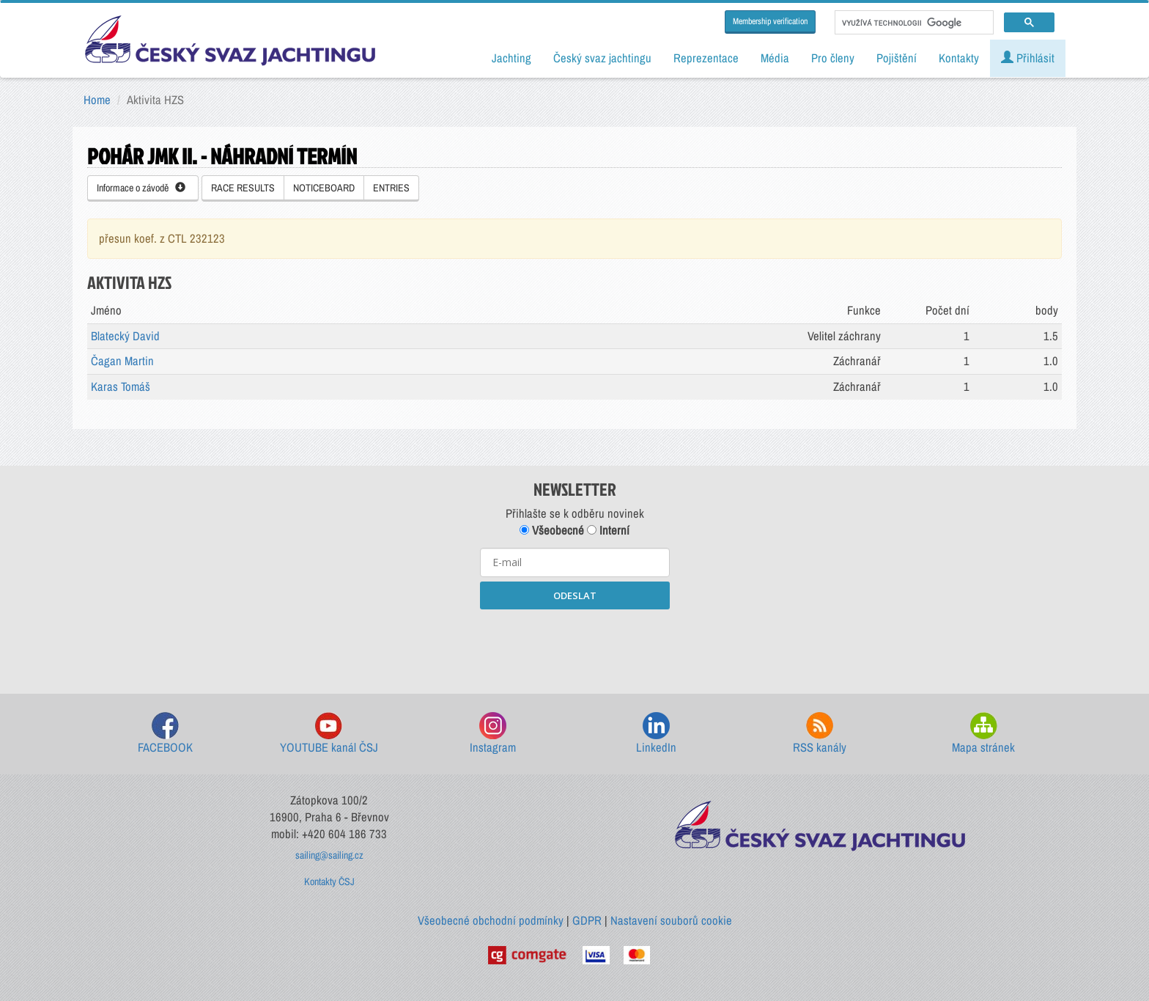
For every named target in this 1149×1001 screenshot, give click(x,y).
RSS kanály (819, 733)
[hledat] (912, 23)
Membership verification (770, 21)
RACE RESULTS (243, 187)
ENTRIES (391, 187)
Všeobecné (552, 530)
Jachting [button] (511, 58)
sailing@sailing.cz (329, 855)
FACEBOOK (165, 733)
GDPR (587, 920)
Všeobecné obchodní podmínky (491, 920)
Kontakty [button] (959, 58)
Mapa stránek (983, 733)
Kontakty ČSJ (329, 881)
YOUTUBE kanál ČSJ (329, 733)
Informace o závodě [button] (141, 187)
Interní (608, 530)
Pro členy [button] (832, 58)
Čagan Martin (122, 361)
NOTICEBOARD (324, 187)
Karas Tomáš (120, 386)
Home (97, 100)
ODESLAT (574, 595)
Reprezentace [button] (706, 58)
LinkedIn (656, 733)
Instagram (493, 733)
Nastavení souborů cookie (671, 920)
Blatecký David (125, 336)
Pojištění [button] (896, 58)
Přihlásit (1027, 58)
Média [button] (775, 58)
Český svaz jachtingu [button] (602, 58)
